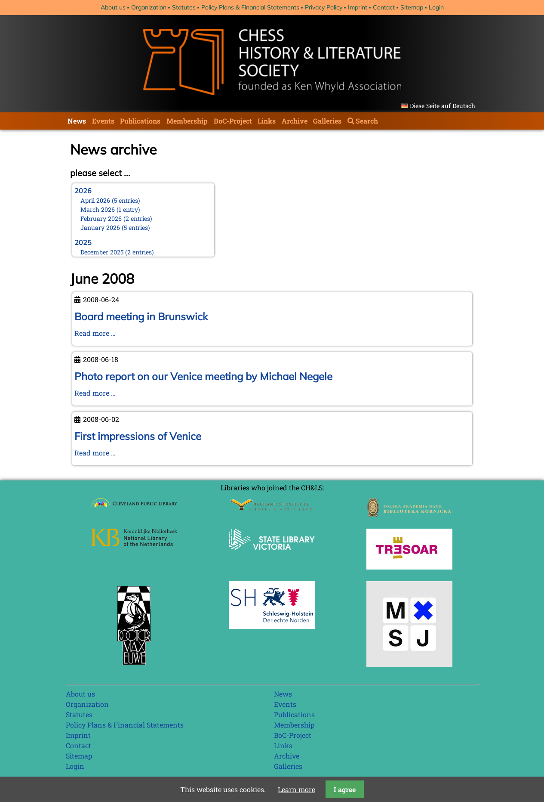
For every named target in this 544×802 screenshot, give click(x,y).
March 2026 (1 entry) (110, 209)
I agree (345, 789)
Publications (140, 120)
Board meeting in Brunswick (141, 316)
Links (267, 120)
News (77, 120)
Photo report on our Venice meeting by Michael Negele (203, 376)
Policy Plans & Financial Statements (250, 7)
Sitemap (411, 7)
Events (103, 120)
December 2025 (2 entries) (117, 252)
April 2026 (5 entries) (110, 200)
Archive (294, 120)
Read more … (95, 333)
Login (436, 7)
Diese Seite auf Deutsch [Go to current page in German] (442, 106)
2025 (83, 242)
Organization (148, 7)
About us (113, 7)
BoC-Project (233, 120)
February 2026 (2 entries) (116, 218)
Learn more (296, 789)
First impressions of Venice (137, 436)
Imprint (357, 7)
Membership (187, 120)
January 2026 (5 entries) (115, 227)
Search (367, 120)
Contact (384, 7)
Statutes (184, 7)
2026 (83, 190)
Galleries (327, 120)
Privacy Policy (323, 7)
